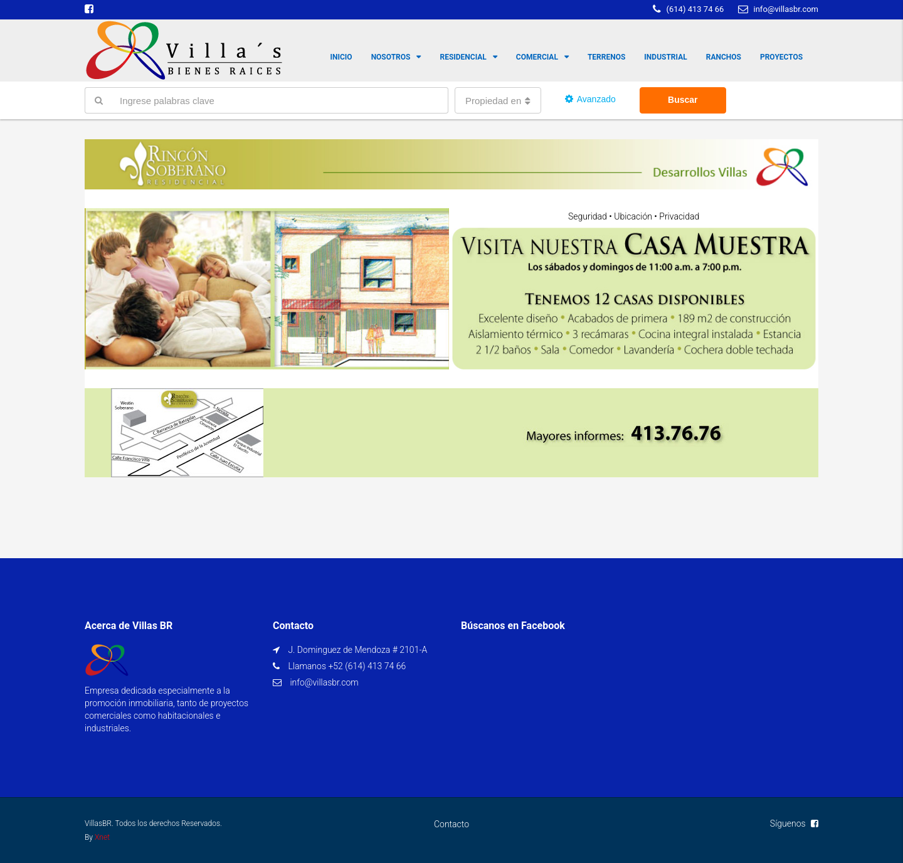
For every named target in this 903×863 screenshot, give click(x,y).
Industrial (665, 57)
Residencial (463, 57)
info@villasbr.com (324, 682)
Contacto (451, 824)
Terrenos (606, 57)
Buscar (682, 100)
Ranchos (723, 57)
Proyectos (781, 57)
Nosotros (391, 57)
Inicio (341, 57)
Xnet (102, 837)
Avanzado (590, 99)
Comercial (537, 57)
